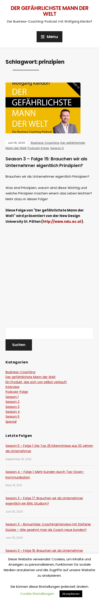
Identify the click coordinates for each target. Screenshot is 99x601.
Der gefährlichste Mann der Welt (49, 10)
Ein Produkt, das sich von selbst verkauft (36, 382)
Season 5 (12, 416)
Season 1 (12, 397)
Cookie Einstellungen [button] (37, 593)
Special (11, 421)
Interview (12, 387)
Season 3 (57, 148)
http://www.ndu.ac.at (62, 221)
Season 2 (12, 401)
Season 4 (13, 411)
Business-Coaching (45, 143)
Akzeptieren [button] (71, 594)
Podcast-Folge (38, 148)
